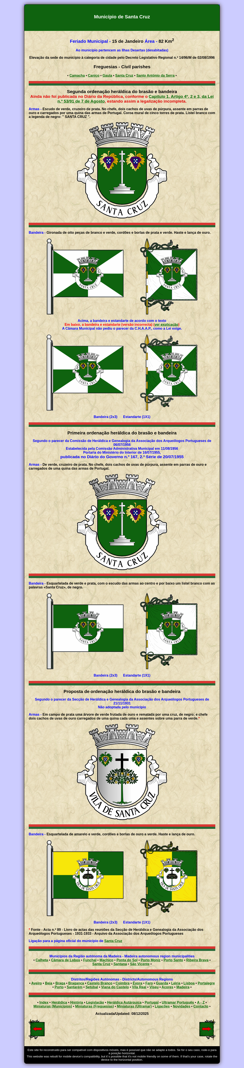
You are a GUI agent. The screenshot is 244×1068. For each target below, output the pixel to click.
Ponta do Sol (127, 960)
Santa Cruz (124, 75)
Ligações (162, 1006)
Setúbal (92, 987)
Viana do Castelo (115, 987)
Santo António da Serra (155, 75)
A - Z (201, 1002)
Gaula (107, 75)
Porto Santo (173, 960)
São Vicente (139, 964)
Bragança (76, 983)
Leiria (175, 983)
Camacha (77, 75)
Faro (149, 983)
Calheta (42, 960)
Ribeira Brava (197, 960)
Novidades (181, 1006)
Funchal (89, 960)
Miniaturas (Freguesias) (94, 1006)
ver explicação (166, 324)
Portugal (152, 1002)
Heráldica (59, 1002)
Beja (48, 983)
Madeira (182, 987)
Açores (167, 987)
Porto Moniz (151, 960)
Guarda (162, 983)
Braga (60, 983)
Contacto (200, 1006)
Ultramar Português (178, 1002)
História (76, 1002)
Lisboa (189, 983)
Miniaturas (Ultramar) (134, 1006)
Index (43, 1002)
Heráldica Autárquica (124, 1002)
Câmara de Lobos (65, 960)
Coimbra (123, 983)
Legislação (95, 1002)
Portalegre (206, 983)
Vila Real (139, 987)
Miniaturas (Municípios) (52, 1006)
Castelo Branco (99, 983)
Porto (59, 987)
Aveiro (36, 983)
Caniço (93, 75)
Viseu (153, 987)
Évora (137, 983)
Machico (106, 960)
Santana (120, 964)
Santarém (74, 987)
